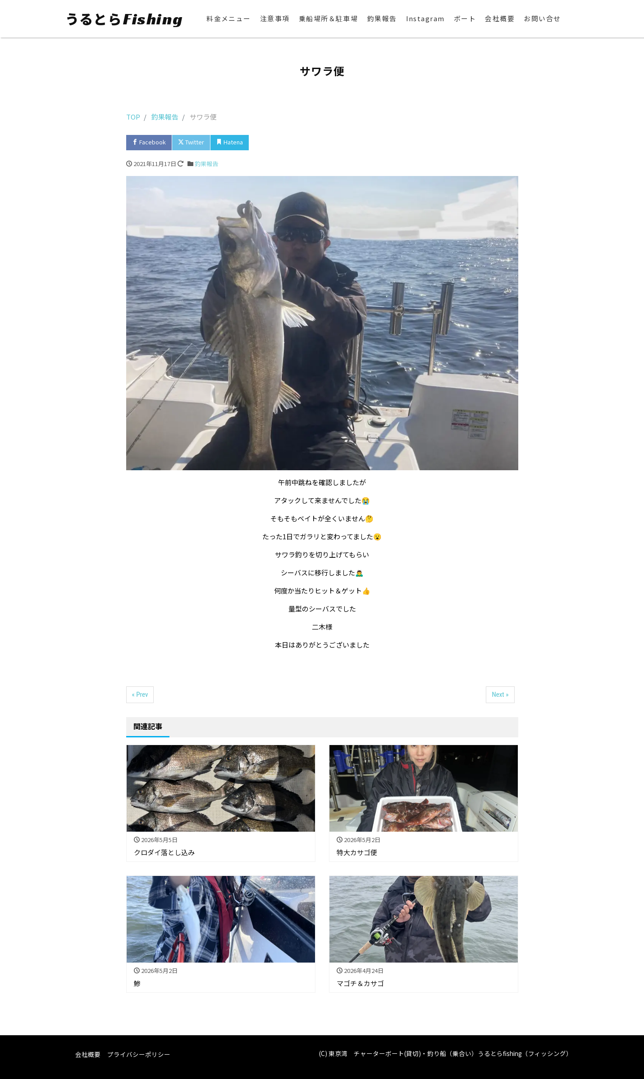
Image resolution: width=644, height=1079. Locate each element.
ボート (465, 18)
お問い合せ (542, 18)
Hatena (229, 142)
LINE (303, 142)
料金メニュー (228, 18)
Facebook (149, 142)
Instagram (425, 18)
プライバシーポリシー (138, 1054)
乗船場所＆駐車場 (328, 18)
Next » (500, 694)
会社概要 (500, 18)
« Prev (140, 694)
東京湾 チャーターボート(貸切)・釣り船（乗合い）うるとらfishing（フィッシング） (450, 1053)
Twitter (191, 142)
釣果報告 (382, 18)
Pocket (268, 142)
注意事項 (274, 18)
